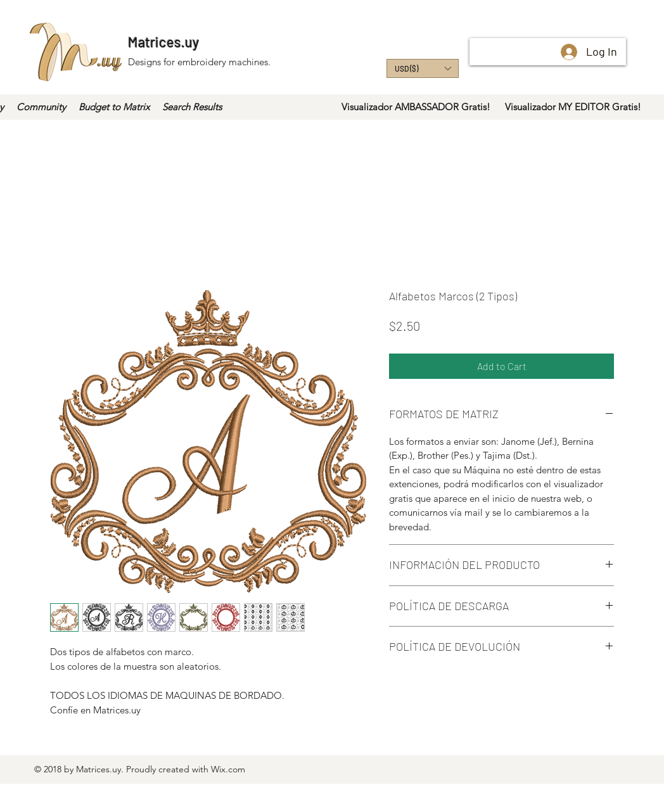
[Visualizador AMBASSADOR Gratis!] (416, 107)
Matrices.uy (163, 42)
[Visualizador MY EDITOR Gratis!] (572, 107)
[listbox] (422, 68)
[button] (422, 68)
